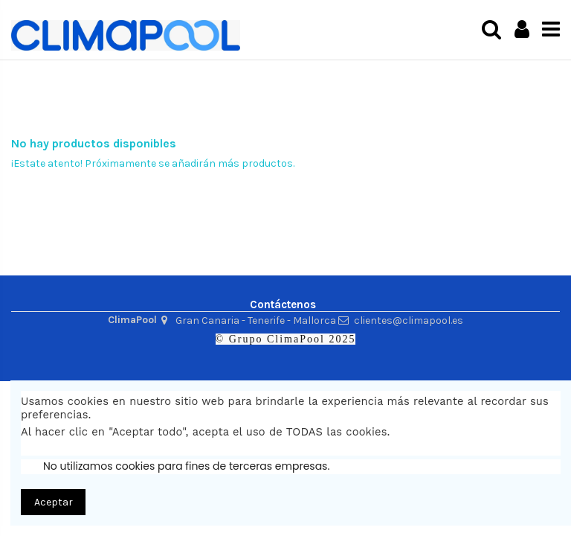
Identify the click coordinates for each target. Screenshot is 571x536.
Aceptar (53, 502)
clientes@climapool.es (408, 320)
